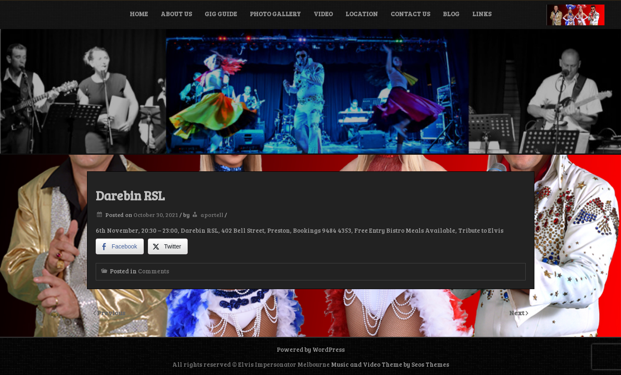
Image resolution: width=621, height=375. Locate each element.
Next (517, 312)
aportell (212, 215)
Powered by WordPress (311, 349)
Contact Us (410, 14)
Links (481, 14)
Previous (111, 312)
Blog (451, 14)
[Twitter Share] (168, 246)
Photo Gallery (275, 14)
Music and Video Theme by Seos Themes (390, 364)
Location (362, 14)
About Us (176, 14)
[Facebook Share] (120, 246)
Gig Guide (221, 14)
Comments (153, 271)
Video (323, 14)
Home (139, 14)
